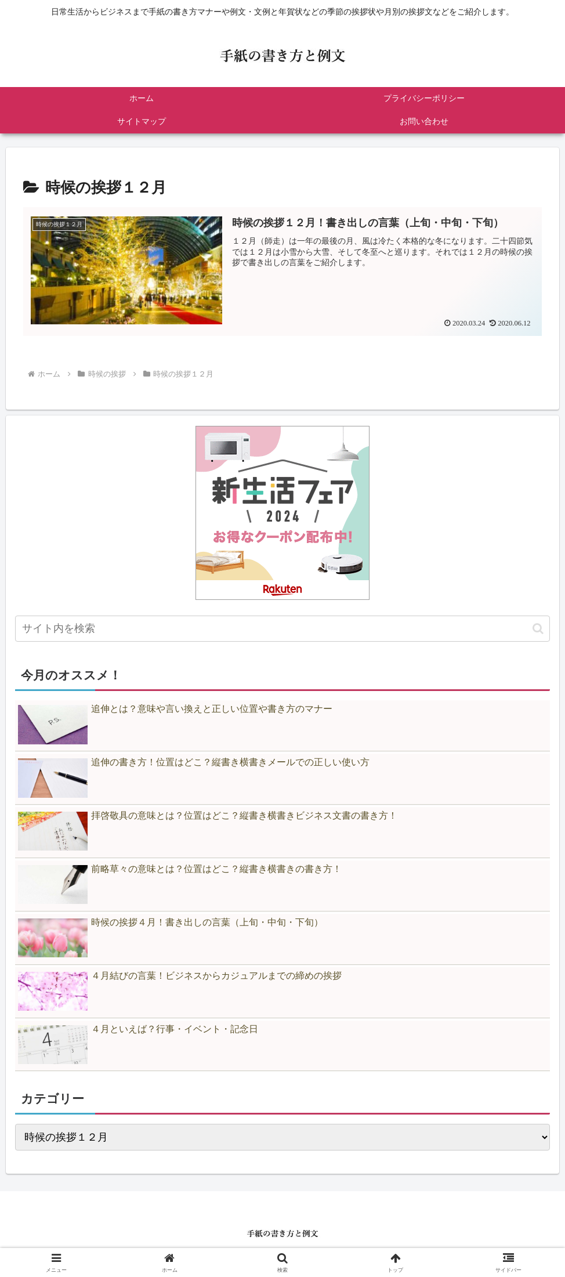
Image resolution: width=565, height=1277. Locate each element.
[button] (538, 628)
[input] (282, 629)
